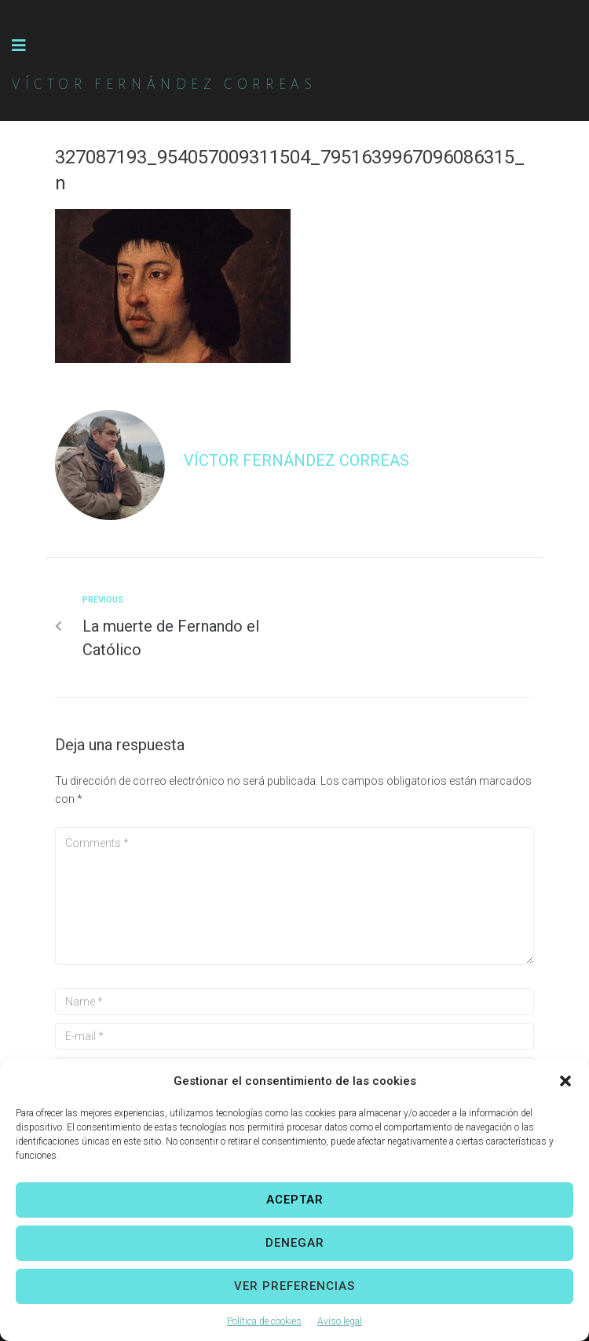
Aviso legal (339, 1321)
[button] (565, 1081)
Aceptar (295, 1200)
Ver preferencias (294, 1286)
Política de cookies (264, 1321)
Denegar (294, 1243)
